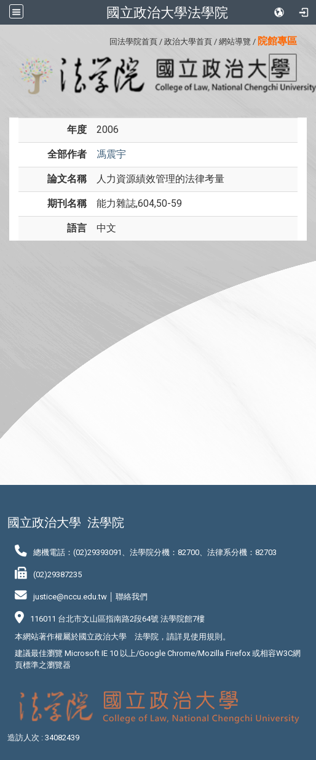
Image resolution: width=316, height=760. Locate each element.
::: (105, 39)
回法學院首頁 (133, 41)
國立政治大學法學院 (167, 12)
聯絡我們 (132, 596)
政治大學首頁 (188, 41)
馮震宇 (111, 154)
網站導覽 (235, 41)
